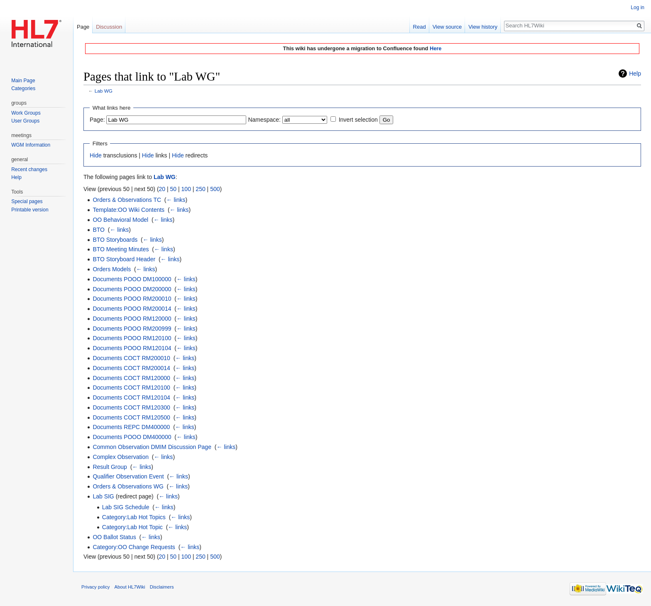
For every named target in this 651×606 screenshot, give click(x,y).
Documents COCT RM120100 (131, 387)
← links (176, 199)
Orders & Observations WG (128, 486)
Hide (96, 155)
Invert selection (358, 119)
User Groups (25, 121)
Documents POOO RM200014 (132, 308)
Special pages (26, 201)
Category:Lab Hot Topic (132, 527)
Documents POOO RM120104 (132, 348)
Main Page (23, 80)
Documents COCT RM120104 (131, 397)
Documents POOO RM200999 (132, 328)
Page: (97, 119)
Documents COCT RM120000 (131, 378)
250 (200, 189)
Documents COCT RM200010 (131, 358)
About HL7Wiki (130, 586)
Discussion (109, 27)
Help (635, 73)
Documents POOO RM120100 (132, 338)
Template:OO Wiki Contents (128, 209)
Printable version (29, 210)
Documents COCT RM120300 (131, 407)
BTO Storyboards (115, 239)
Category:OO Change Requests (134, 547)
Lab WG (104, 90)
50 (173, 189)
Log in (637, 7)
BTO (99, 229)
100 (186, 189)
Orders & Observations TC (127, 199)
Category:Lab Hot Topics (134, 517)
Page (83, 27)
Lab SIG (103, 496)
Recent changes (29, 169)
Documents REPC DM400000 (131, 427)
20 (162, 189)
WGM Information (30, 145)
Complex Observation (121, 457)
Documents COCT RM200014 (131, 368)
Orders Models (112, 269)
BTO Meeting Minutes (121, 249)
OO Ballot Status (114, 537)
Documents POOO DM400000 (132, 437)
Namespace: (264, 119)
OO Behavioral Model (120, 219)
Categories (23, 88)
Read (419, 27)
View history (482, 27)
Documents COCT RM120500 (131, 417)
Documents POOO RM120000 (132, 318)
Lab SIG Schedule (125, 507)
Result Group (110, 467)
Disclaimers (162, 586)
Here (435, 48)
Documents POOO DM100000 (132, 279)
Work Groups (25, 113)
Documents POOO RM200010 (132, 298)
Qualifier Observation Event (128, 476)
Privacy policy (95, 586)
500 (215, 189)
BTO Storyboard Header (124, 259)
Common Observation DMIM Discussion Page (152, 447)
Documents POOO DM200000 (132, 289)
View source (447, 27)
